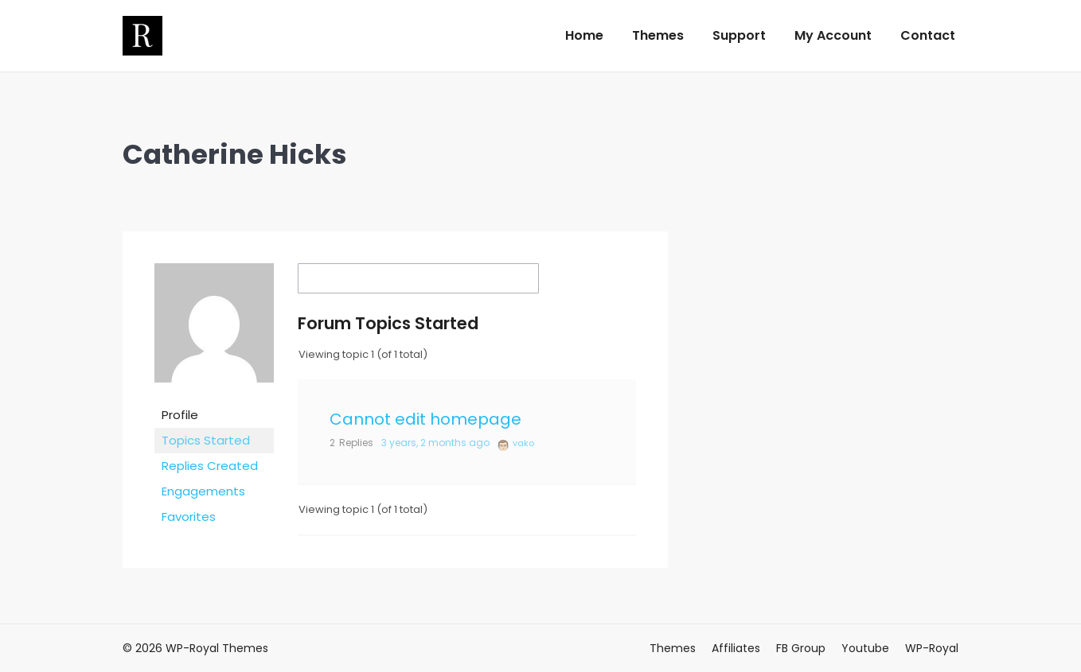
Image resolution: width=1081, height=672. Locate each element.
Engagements (203, 491)
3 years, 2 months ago (435, 442)
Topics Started (206, 440)
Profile (180, 414)
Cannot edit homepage (425, 419)
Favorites (189, 516)
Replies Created (210, 465)
